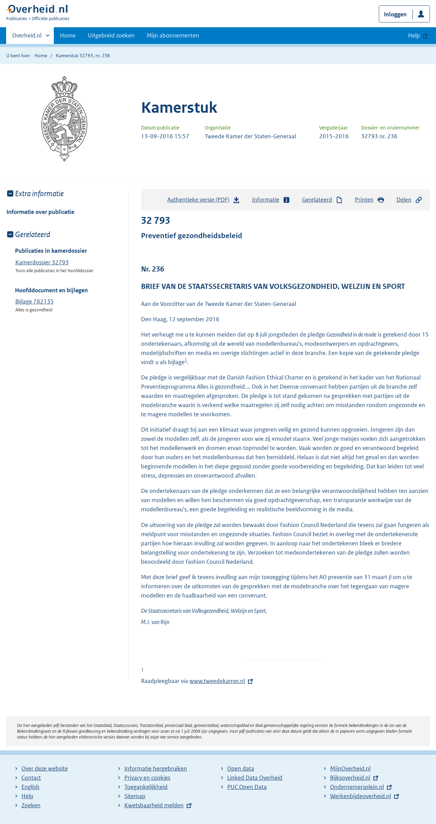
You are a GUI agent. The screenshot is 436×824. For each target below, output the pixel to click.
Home (68, 35)
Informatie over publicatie (40, 212)
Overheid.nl (27, 37)
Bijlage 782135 (34, 301)
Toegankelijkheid (146, 787)
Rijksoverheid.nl (350, 777)
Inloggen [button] (395, 14)
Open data (240, 768)
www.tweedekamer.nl (217, 681)
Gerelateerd (322, 200)
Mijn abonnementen (173, 35)
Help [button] (414, 35)
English (30, 787)
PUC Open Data (247, 787)
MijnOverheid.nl (350, 768)
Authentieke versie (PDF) (203, 201)
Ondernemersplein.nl (357, 787)
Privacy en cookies (147, 777)
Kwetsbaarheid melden (154, 805)
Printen (370, 200)
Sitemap (134, 796)
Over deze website (44, 768)
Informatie (271, 200)
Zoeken (31, 805)
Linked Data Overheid (254, 777)
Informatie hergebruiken (155, 768)
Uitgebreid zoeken (111, 35)
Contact (31, 777)
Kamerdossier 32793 (42, 262)
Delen (409, 200)
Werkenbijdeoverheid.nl (360, 796)
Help (27, 796)
